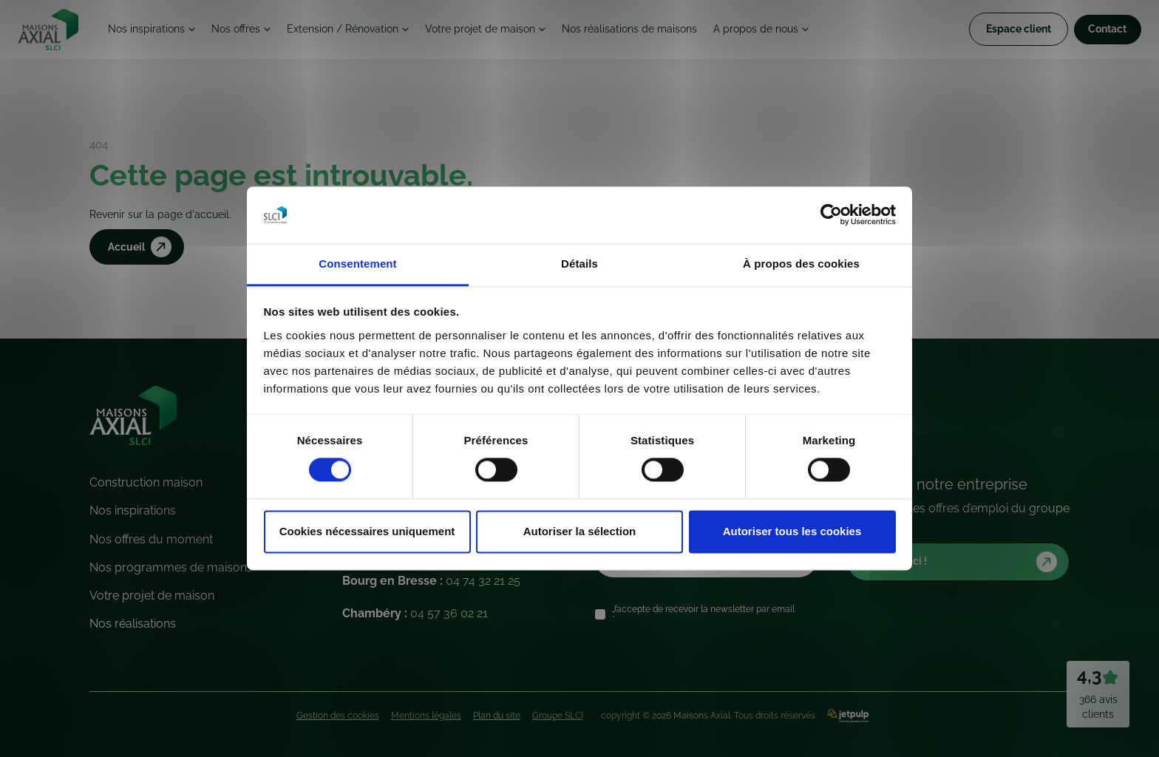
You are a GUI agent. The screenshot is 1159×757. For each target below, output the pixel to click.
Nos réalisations (132, 624)
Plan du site (496, 715)
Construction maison (146, 482)
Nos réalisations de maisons (661, 31)
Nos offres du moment (151, 539)
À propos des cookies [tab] (801, 263)
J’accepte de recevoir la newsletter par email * (703, 614)
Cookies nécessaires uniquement (367, 531)
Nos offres (246, 31)
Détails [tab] (579, 263)
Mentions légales (426, 715)
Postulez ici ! (963, 562)
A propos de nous (793, 31)
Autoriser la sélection (579, 531)
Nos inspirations (153, 31)
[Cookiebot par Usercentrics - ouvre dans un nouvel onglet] (831, 215)
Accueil (142, 247)
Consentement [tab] (357, 263)
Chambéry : (415, 613)
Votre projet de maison (505, 31)
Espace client (1008, 31)
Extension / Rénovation (360, 31)
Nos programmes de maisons (171, 567)
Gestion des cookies (337, 715)
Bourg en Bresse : (431, 581)
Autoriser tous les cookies (792, 531)
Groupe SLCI (557, 715)
